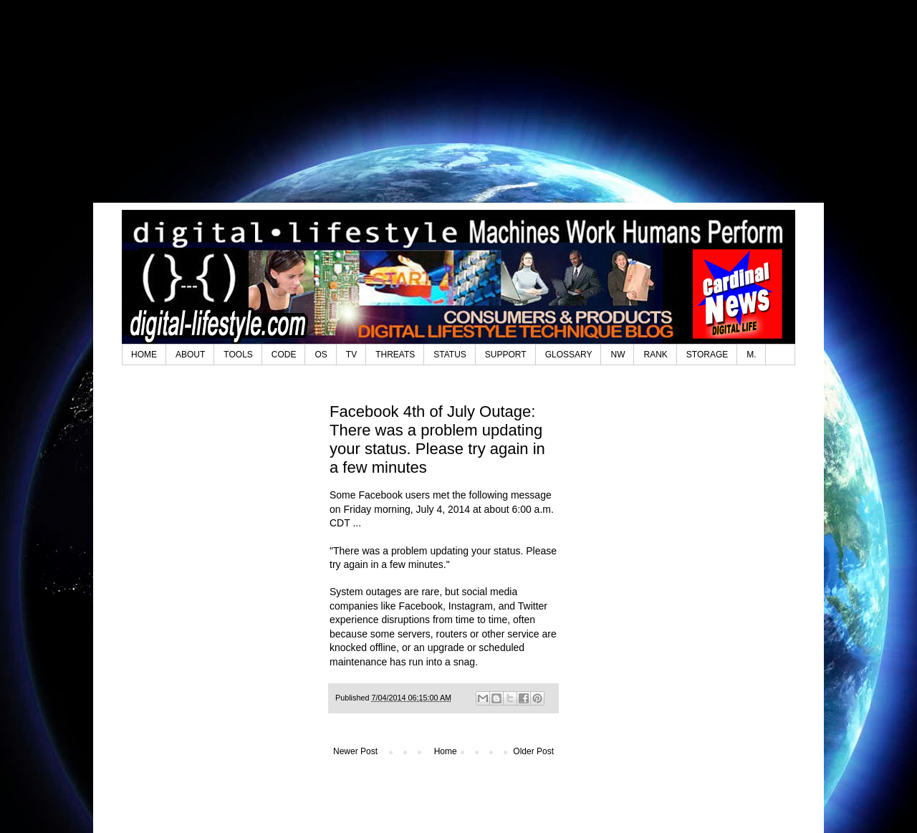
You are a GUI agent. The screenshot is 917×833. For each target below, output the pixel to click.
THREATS (395, 355)
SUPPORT (506, 355)
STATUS (449, 355)
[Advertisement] (458, 111)
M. (751, 355)
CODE (284, 355)
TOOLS (238, 355)
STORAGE (707, 355)
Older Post (533, 751)
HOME (144, 355)
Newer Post (355, 751)
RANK (655, 355)
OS (321, 355)
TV (351, 355)
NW (617, 355)
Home (445, 751)
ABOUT (190, 355)
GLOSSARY (568, 355)
